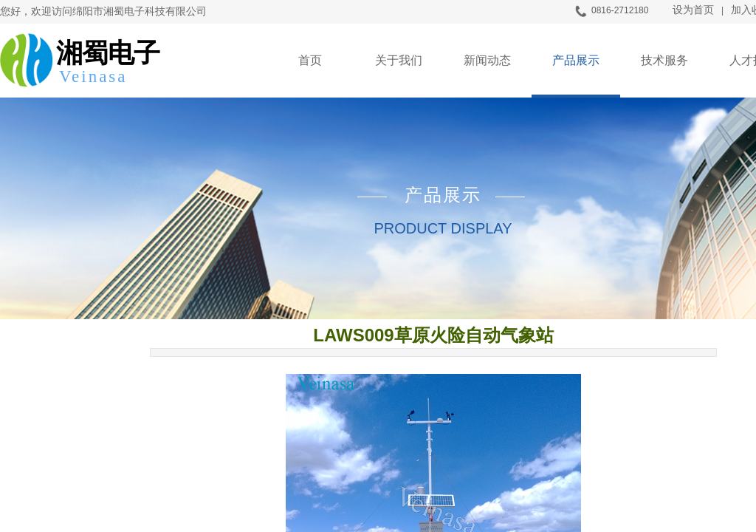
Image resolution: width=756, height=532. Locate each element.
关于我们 (398, 60)
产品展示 (575, 60)
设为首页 (693, 10)
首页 (310, 60)
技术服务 (664, 60)
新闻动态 (487, 60)
